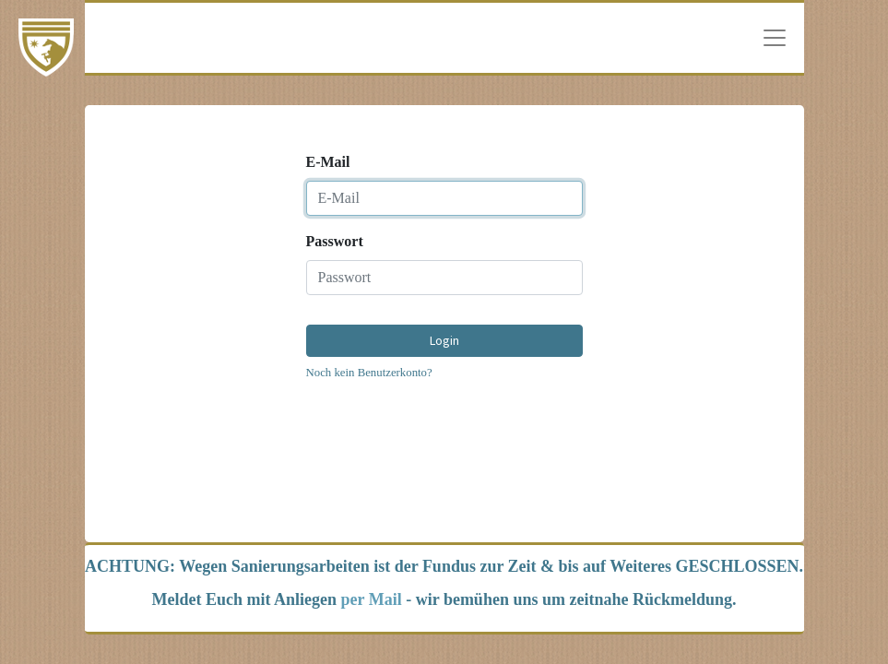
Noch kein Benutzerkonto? (369, 372)
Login (444, 340)
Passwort (334, 241)
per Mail (371, 599)
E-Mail (328, 162)
